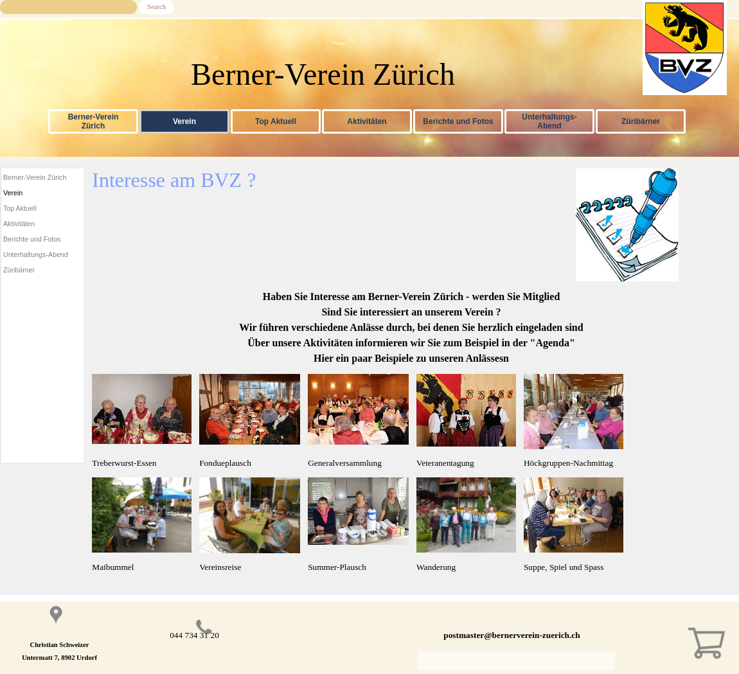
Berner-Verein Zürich (93, 121)
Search (156, 6)
